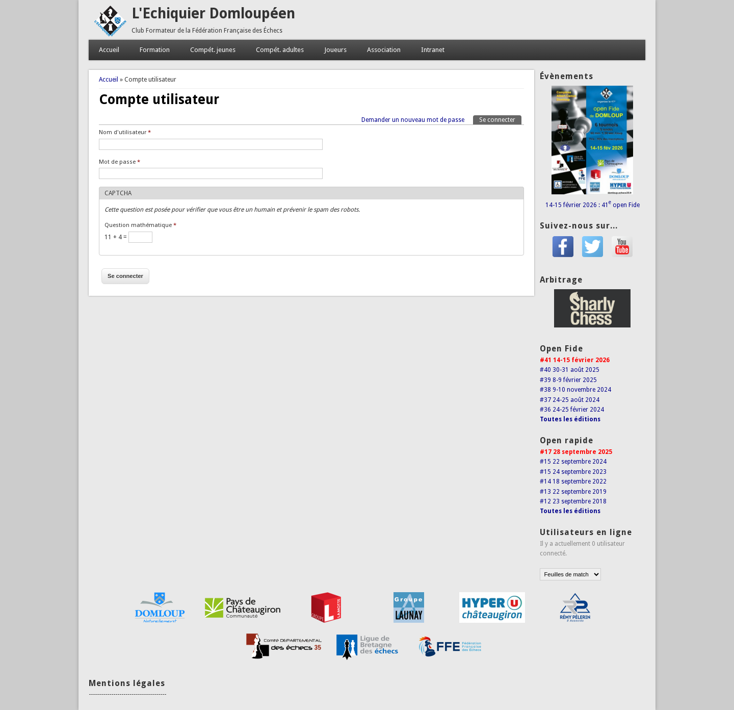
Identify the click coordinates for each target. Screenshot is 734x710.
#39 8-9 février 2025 (568, 380)
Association (384, 50)
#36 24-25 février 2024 (572, 409)
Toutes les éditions (570, 419)
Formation (155, 50)
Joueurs (335, 50)
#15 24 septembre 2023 (573, 471)
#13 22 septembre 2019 (573, 491)
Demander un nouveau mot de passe (412, 119)
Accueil (109, 50)
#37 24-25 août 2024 (569, 399)
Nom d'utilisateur (125, 132)
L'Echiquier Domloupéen (213, 13)
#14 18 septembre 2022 (573, 481)
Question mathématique (140, 225)
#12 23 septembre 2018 (573, 501)
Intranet (432, 50)
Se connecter (500, 119)
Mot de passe (119, 162)
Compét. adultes (280, 50)
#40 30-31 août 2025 (569, 369)
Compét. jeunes (212, 50)
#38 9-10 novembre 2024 (575, 389)
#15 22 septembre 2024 (573, 461)
